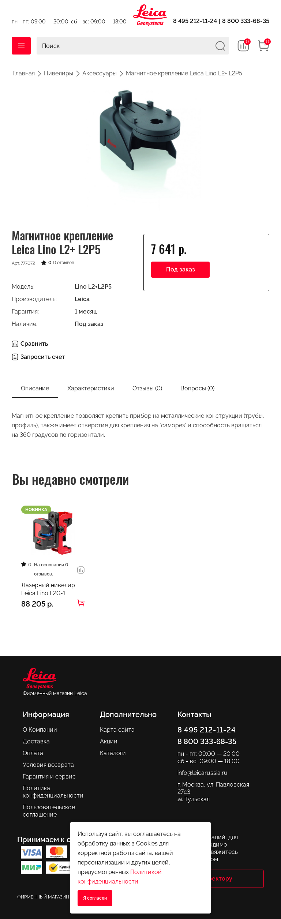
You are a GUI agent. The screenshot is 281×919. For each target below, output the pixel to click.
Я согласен (95, 898)
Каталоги (113, 752)
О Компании (40, 729)
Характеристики (90, 388)
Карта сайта (117, 729)
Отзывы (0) (147, 388)
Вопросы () (197, 388)
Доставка (36, 741)
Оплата (33, 752)
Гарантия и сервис (49, 776)
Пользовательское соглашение (49, 810)
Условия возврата (48, 764)
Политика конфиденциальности (53, 791)
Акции (108, 741)
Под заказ (180, 269)
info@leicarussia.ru (202, 772)
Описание (35, 388)
